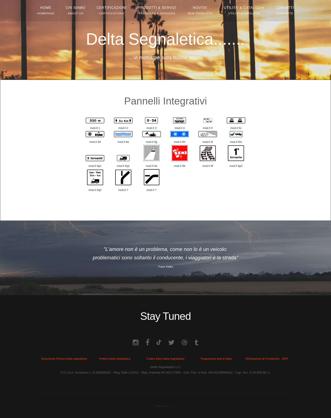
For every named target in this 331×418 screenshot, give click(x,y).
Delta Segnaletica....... (165, 39)
